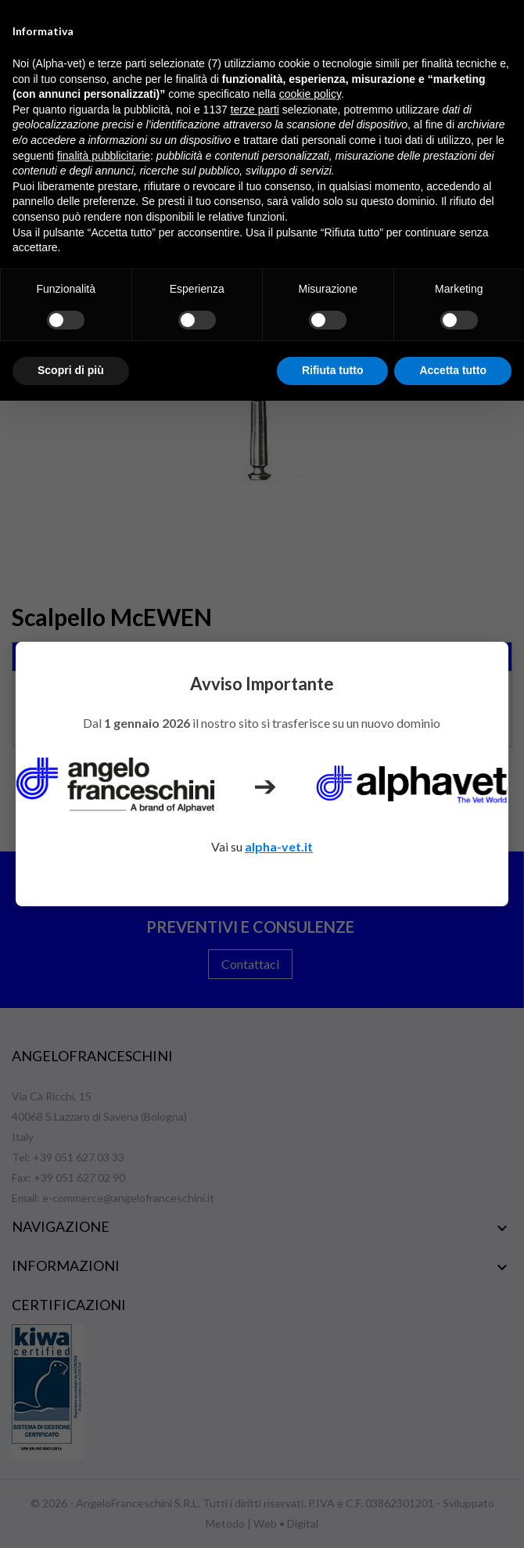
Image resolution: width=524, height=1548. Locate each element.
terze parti (255, 109)
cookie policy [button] (310, 94)
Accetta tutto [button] (452, 370)
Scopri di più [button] (71, 370)
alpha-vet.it (279, 846)
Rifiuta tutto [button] (333, 370)
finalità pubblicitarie (103, 155)
